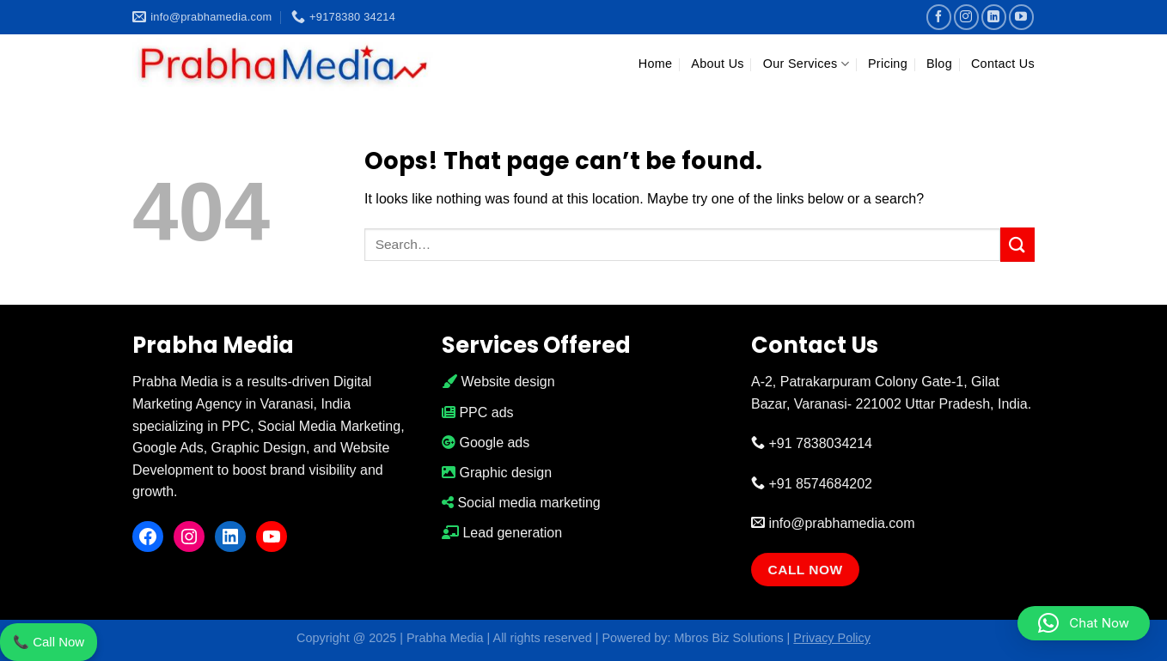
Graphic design (497, 472)
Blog (939, 63)
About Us (717, 63)
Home (655, 63)
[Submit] (1017, 244)
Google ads (485, 442)
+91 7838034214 (811, 443)
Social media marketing (521, 502)
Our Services (806, 64)
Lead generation (502, 532)
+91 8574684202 (811, 483)
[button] (1083, 623)
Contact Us (1003, 63)
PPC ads (478, 412)
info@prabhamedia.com (833, 523)
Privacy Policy (832, 638)
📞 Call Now (48, 641)
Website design (498, 381)
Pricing (887, 63)
